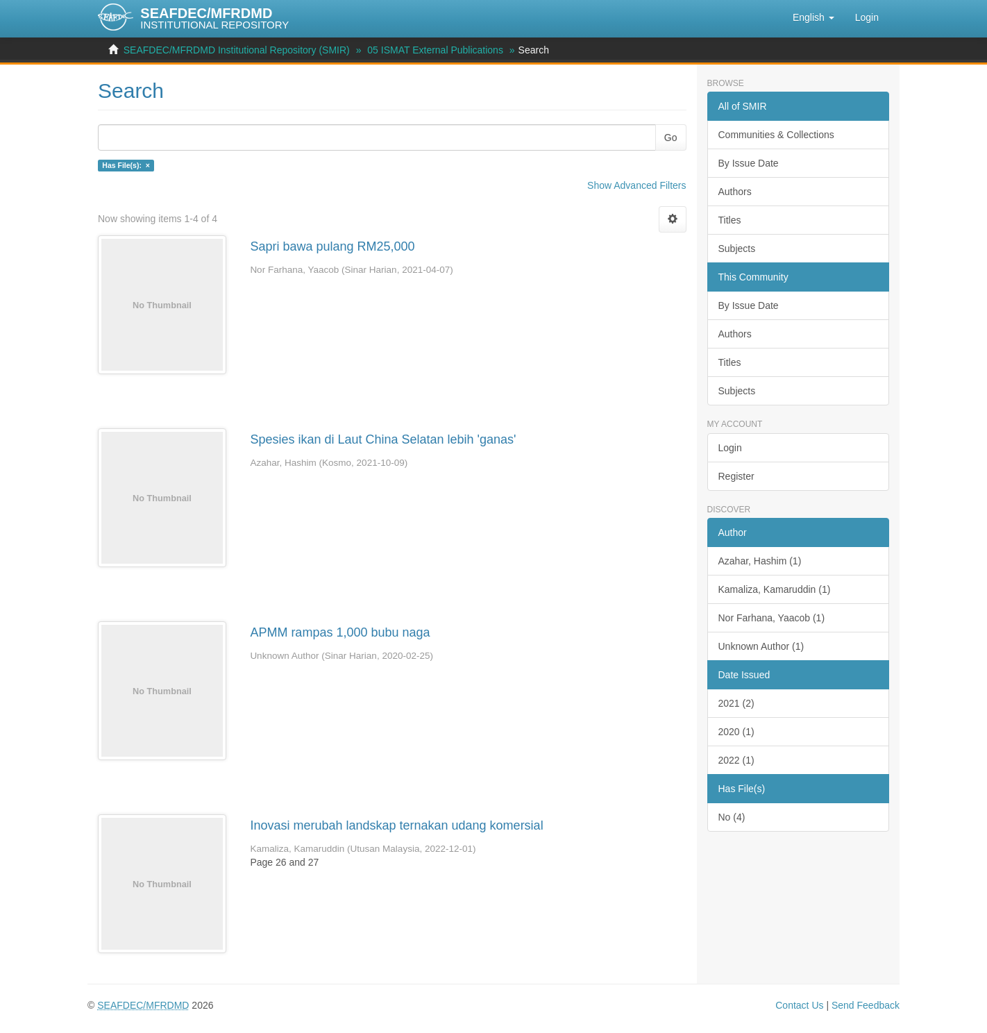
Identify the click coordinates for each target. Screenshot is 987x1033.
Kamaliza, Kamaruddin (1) (774, 589)
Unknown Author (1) (761, 646)
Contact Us (799, 1005)
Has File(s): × (126, 165)
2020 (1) (736, 731)
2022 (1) (736, 760)
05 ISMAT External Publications (435, 50)
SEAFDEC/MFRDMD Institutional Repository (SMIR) (237, 50)
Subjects (737, 248)
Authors (735, 191)
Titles (729, 220)
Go (670, 137)
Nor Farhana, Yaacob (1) (771, 617)
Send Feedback (866, 1005)
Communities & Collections (776, 134)
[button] (813, 17)
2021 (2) (736, 703)
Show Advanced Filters (636, 185)
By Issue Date (748, 163)
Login (730, 447)
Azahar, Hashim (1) (760, 560)
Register (736, 476)
